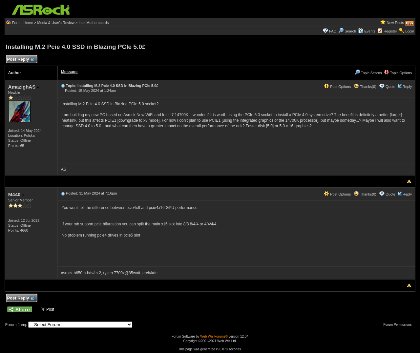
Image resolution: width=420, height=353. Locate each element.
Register (390, 31)
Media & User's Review (55, 23)
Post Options (337, 87)
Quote (390, 87)
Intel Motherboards (94, 23)
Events (366, 31)
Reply (407, 87)
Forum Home (22, 23)
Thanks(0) (365, 87)
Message (69, 72)
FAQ (332, 31)
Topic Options (398, 73)
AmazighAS (23, 87)
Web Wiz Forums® (214, 336)
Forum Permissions (399, 324)
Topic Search (368, 73)
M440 (16, 194)
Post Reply (20, 59)
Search (350, 31)
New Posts (395, 23)
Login (409, 31)
